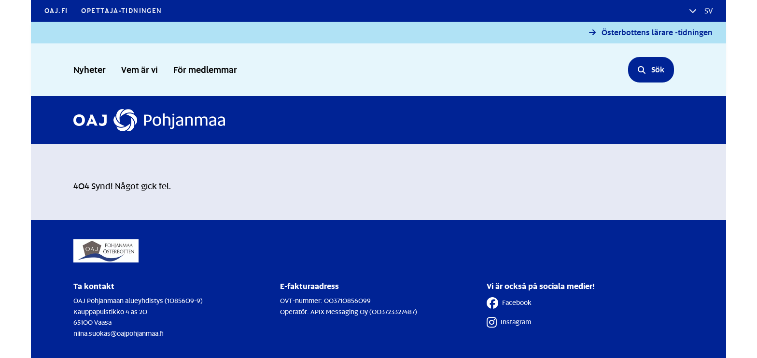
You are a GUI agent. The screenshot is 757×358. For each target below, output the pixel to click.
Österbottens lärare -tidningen (657, 33)
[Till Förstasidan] (149, 120)
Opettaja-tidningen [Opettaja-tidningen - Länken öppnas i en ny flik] (121, 10)
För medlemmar (205, 69)
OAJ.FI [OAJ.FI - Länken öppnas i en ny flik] (56, 10)
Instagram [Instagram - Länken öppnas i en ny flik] (509, 322)
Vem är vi (139, 69)
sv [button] (707, 10)
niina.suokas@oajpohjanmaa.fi (118, 333)
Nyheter (89, 69)
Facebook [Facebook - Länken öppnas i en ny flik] (509, 303)
